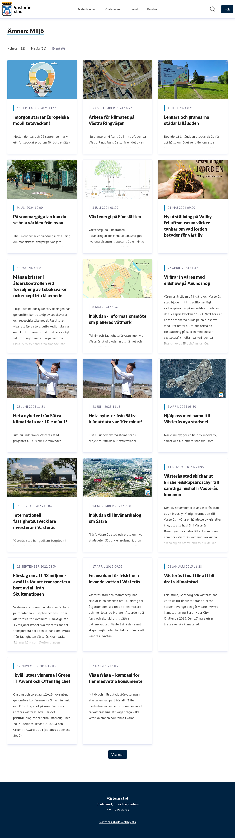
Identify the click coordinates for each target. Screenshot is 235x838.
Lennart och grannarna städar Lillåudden (186, 120)
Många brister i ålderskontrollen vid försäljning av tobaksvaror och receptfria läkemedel (40, 286)
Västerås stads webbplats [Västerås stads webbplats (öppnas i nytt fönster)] (117, 822)
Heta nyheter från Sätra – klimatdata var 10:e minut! (40, 418)
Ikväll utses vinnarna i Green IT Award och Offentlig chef (41, 678)
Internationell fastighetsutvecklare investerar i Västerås (34, 521)
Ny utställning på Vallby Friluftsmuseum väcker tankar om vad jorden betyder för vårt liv (188, 226)
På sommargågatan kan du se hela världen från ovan (39, 219)
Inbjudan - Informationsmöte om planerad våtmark (117, 319)
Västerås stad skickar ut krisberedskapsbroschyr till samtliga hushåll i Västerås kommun (191, 485)
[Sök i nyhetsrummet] (213, 9)
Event (133, 9)
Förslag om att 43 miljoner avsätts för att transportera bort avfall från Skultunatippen (41, 585)
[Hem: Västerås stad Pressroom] (16, 9)
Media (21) (38, 48)
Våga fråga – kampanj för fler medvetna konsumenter (116, 678)
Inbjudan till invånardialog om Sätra (115, 518)
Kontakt (153, 9)
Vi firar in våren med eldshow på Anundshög (187, 280)
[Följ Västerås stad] (227, 9)
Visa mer (117, 754)
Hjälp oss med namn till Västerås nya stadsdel (187, 418)
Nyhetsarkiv (86, 9)
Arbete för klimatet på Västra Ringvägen (111, 120)
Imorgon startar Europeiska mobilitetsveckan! (41, 120)
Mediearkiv (112, 9)
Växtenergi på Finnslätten (115, 216)
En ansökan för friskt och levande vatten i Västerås (114, 578)
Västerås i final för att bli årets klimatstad (189, 578)
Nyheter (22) (16, 48)
